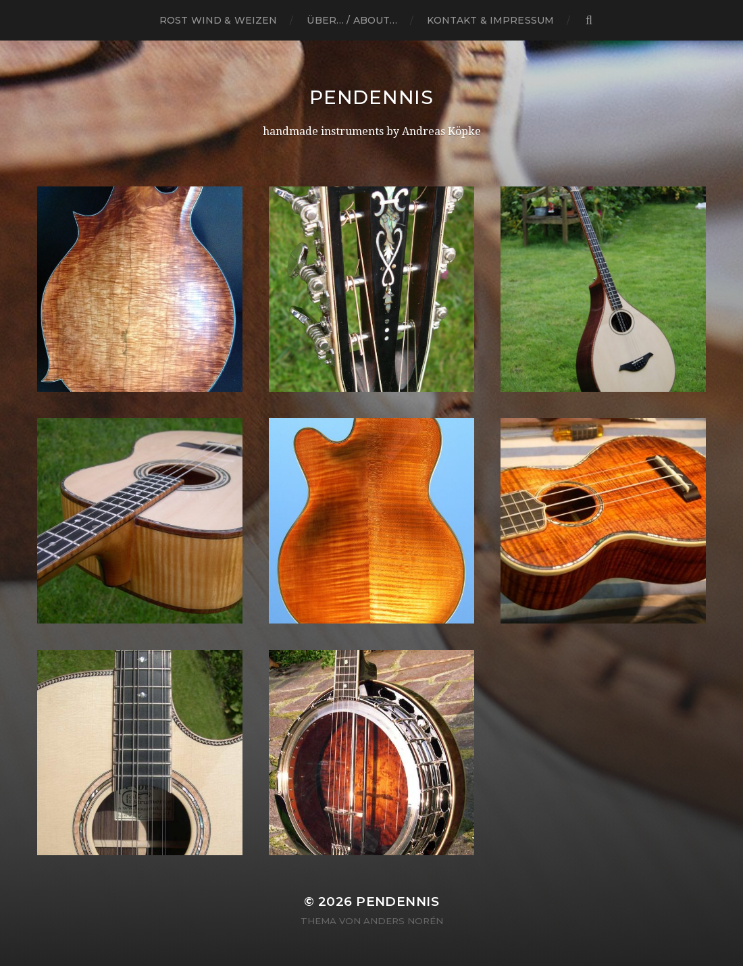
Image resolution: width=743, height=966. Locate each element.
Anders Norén (403, 920)
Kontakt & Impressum (490, 20)
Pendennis (371, 97)
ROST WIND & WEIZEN (218, 20)
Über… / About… (352, 20)
